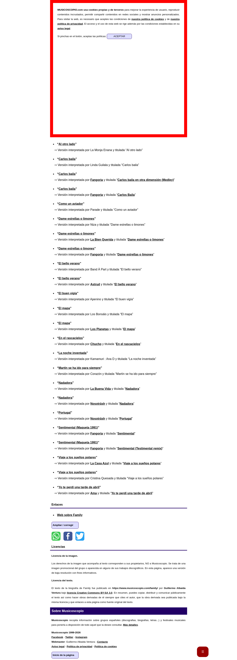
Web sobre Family (70, 515)
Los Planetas (99, 329)
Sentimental (125, 433)
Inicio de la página (63, 655)
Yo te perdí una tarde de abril (79, 487)
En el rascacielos (71, 338)
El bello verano (69, 263)
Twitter (79, 536)
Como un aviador (71, 203)
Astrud (95, 284)
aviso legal (64, 28)
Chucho (95, 344)
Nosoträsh (97, 403)
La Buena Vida (100, 388)
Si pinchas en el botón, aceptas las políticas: (82, 36)
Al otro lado (67, 144)
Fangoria (96, 179)
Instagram (81, 637)
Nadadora (65, 382)
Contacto (102, 641)
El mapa (64, 308)
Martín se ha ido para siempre (80, 367)
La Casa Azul (99, 463)
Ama (93, 493)
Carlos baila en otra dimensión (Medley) (145, 179)
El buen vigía (68, 293)
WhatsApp (56, 536)
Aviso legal (58, 646)
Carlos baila (67, 159)
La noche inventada (72, 353)
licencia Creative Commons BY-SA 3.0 (89, 592)
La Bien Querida (101, 239)
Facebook (67, 536)
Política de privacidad (79, 646)
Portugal (65, 412)
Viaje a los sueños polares (77, 457)
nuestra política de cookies (147, 19)
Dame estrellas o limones (76, 218)
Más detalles (130, 624)
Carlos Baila (126, 194)
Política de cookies (105, 646)
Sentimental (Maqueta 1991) (78, 427)
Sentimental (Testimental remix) (139, 448)
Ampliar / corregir (63, 525)
